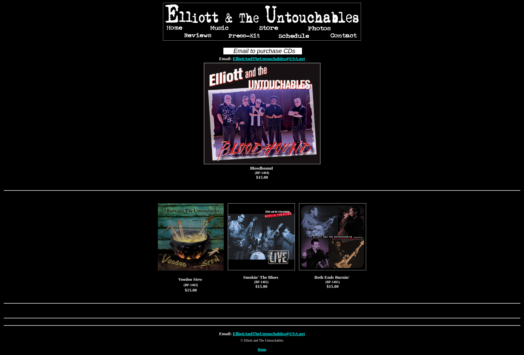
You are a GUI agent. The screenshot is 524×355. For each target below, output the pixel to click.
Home (262, 349)
